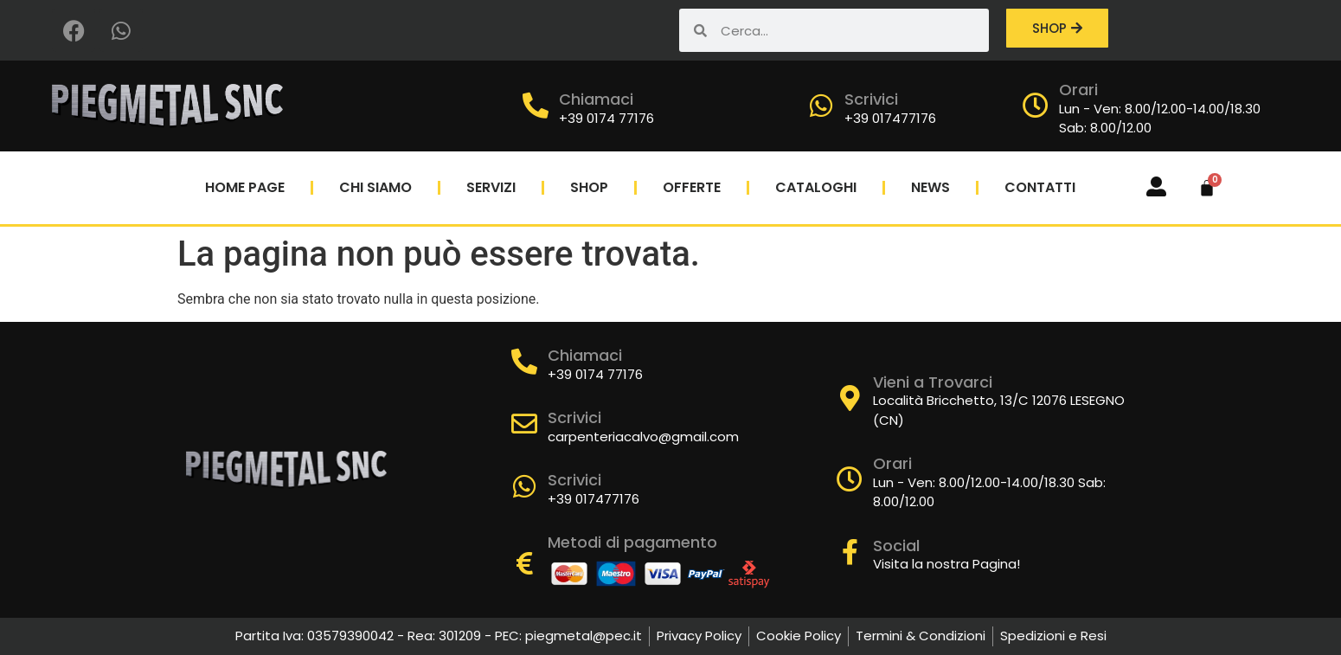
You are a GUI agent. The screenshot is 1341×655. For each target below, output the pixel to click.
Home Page (245, 187)
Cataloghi (816, 187)
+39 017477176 (890, 118)
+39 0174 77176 (606, 118)
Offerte (692, 187)
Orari (1078, 89)
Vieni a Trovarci (932, 382)
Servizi (491, 187)
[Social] (850, 552)
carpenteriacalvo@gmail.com (643, 436)
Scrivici (871, 99)
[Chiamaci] (536, 106)
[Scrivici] (821, 106)
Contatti (1039, 187)
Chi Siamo (375, 187)
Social (896, 545)
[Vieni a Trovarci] (850, 398)
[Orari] (1036, 106)
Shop (589, 187)
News (930, 187)
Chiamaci (596, 99)
